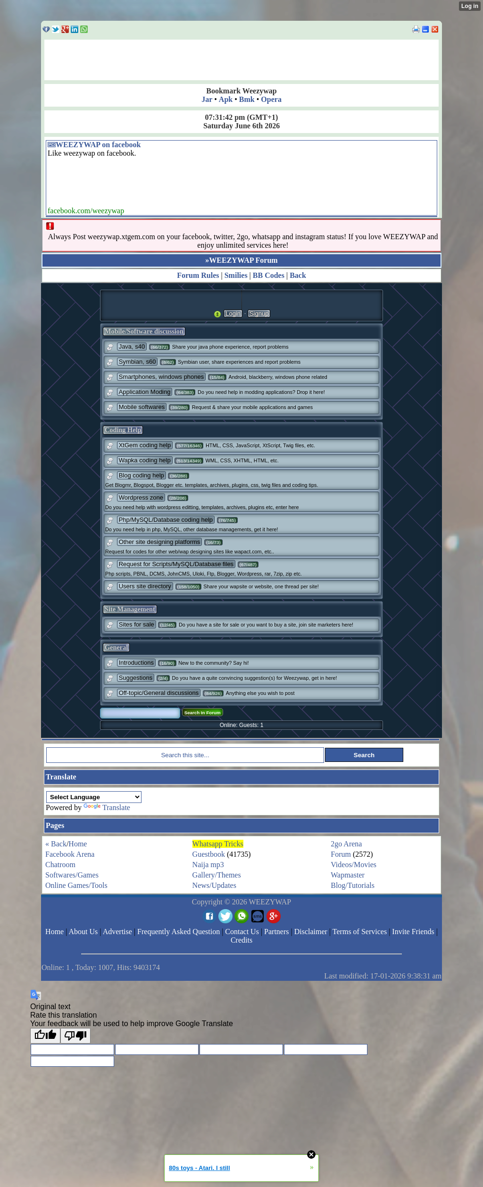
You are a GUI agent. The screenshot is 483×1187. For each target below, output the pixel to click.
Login (233, 313)
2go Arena (346, 844)
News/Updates (214, 885)
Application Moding (145, 391)
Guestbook (208, 854)
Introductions (136, 662)
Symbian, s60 (137, 361)
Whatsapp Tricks (217, 844)
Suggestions (136, 677)
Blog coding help (141, 475)
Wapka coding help (145, 460)
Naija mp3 (208, 865)
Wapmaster (348, 875)
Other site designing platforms (159, 541)
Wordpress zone (141, 497)
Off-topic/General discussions (159, 692)
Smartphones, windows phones (161, 376)
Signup (259, 313)
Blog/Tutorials (353, 885)
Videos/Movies (353, 865)
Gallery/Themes (216, 875)
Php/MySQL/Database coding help (166, 519)
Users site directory (145, 586)
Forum (341, 854)
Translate (106, 807)
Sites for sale (136, 624)
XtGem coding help (145, 445)
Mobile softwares (142, 406)
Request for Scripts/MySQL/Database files (176, 564)
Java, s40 (132, 346)
